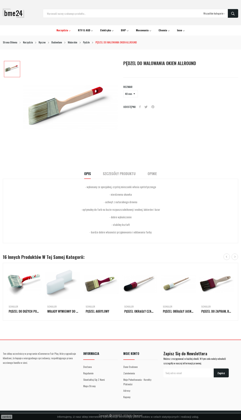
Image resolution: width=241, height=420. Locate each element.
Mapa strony (89, 386)
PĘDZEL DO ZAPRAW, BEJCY (216, 311)
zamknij (6, 416)
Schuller (13, 306)
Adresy (126, 390)
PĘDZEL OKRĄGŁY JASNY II (178, 311)
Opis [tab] (87, 173)
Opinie (152, 173)
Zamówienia (129, 373)
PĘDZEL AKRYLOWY (97, 311)
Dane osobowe (130, 367)
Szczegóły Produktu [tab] (119, 173)
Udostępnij (140, 107)
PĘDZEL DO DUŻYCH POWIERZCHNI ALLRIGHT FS (24, 311)
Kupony (126, 397)
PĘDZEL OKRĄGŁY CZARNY (139, 311)
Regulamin (88, 373)
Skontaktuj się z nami (94, 380)
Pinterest (152, 107)
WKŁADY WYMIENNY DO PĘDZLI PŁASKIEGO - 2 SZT (62, 311)
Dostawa (87, 367)
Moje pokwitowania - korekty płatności (137, 382)
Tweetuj (146, 107)
